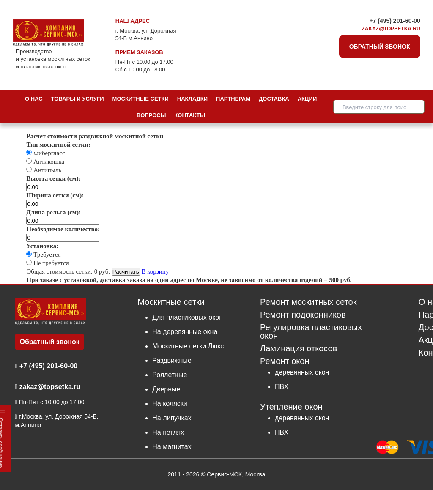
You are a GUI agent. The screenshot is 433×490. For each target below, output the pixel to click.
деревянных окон (302, 372)
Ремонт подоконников (303, 314)
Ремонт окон (284, 361)
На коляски (169, 403)
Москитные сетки (140, 99)
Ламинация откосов (298, 348)
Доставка (274, 99)
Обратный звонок (379, 46)
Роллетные (169, 374)
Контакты (189, 115)
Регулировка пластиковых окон (311, 331)
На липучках (171, 418)
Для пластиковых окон (187, 317)
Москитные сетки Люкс (188, 346)
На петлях (168, 432)
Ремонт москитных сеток (308, 302)
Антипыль (46, 170)
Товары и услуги (77, 99)
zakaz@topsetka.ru (391, 29)
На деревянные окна (184, 331)
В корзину (155, 271)
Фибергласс (48, 153)
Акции (307, 99)
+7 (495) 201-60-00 (394, 20)
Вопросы (151, 115)
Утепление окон (291, 406)
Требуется (46, 254)
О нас (34, 99)
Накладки (192, 99)
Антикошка (48, 161)
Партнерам (233, 99)
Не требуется (50, 263)
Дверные (166, 389)
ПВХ (281, 386)
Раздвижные (172, 360)
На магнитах (171, 446)
